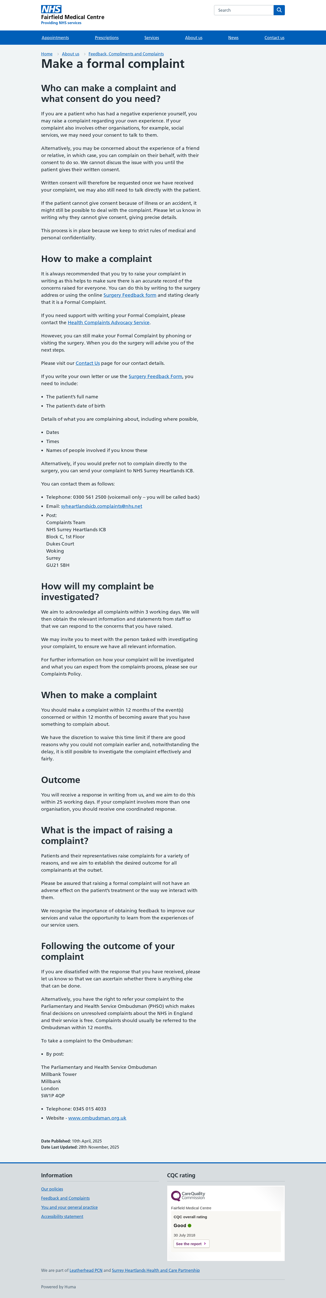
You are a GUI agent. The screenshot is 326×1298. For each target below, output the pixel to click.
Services (151, 37)
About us (193, 37)
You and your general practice (69, 1207)
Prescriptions (107, 37)
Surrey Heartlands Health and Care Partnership (156, 1270)
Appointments (55, 37)
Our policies (52, 1189)
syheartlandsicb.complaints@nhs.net (101, 506)
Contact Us (88, 363)
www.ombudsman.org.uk (97, 1118)
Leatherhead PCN (86, 1270)
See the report (189, 1244)
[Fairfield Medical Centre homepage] (72, 15)
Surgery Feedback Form (155, 376)
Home (47, 53)
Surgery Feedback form (130, 295)
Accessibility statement (62, 1216)
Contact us (274, 37)
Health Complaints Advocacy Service (109, 322)
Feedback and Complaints (65, 1198)
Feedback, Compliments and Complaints (126, 53)
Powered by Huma (58, 1286)
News (233, 37)
